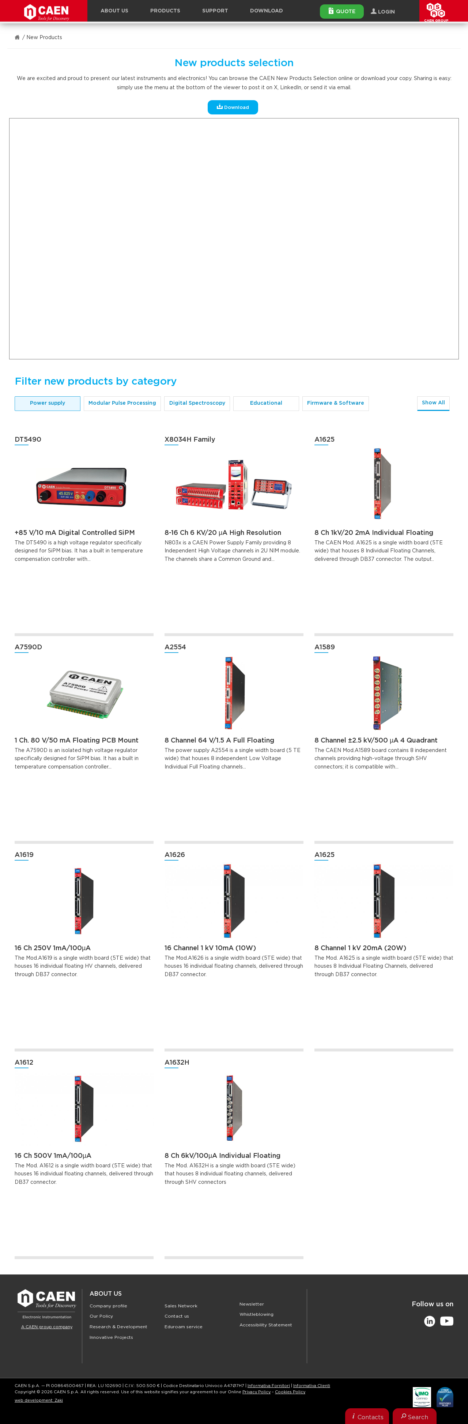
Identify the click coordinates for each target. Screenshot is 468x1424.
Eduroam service (184, 1327)
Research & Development (118, 1327)
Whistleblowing (256, 1314)
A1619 (24, 855)
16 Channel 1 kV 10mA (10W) (210, 948)
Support (215, 11)
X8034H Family (190, 440)
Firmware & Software (335, 403)
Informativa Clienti (311, 1386)
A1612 (24, 1062)
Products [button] (165, 11)
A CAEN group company (46, 1327)
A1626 (175, 855)
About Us (106, 1294)
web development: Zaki (39, 1400)
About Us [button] (114, 11)
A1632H (177, 1062)
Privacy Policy (256, 1392)
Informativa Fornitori (269, 1386)
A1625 (324, 440)
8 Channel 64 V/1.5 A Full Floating (219, 740)
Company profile (108, 1306)
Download (266, 11)
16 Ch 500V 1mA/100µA (53, 1156)
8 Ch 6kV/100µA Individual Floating (222, 1156)
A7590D (28, 647)
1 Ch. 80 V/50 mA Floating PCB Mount (77, 740)
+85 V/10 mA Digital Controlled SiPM (75, 533)
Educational (266, 403)
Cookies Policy (290, 1392)
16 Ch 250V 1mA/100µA (53, 948)
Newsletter (251, 1304)
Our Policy (101, 1316)
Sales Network (181, 1306)
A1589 (324, 647)
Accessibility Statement (265, 1325)
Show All (433, 402)
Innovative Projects (111, 1337)
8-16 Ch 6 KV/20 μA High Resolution (223, 533)
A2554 (175, 647)
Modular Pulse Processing (122, 403)
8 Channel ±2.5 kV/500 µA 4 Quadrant (376, 740)
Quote (342, 11)
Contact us (177, 1316)
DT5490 (28, 440)
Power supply (47, 403)
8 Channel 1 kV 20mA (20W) (360, 948)
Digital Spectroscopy (197, 403)
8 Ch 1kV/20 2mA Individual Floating (373, 533)
